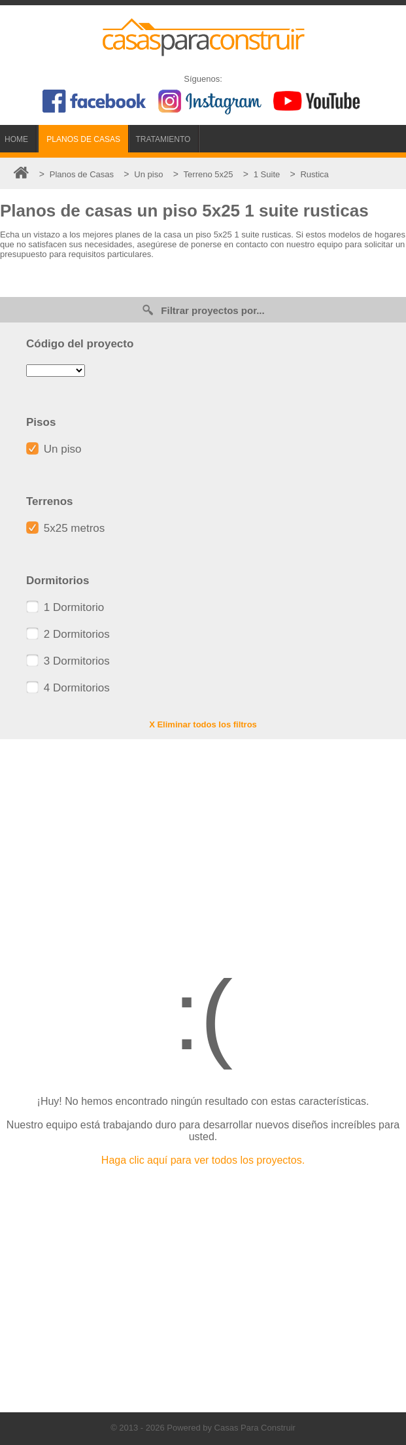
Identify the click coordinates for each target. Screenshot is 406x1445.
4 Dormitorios (68, 688)
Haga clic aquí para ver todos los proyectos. (203, 1160)
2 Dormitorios (68, 634)
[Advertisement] (203, 843)
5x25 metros (65, 528)
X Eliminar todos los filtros (203, 724)
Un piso (53, 449)
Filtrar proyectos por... (202, 310)
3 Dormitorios (68, 661)
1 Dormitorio (65, 607)
